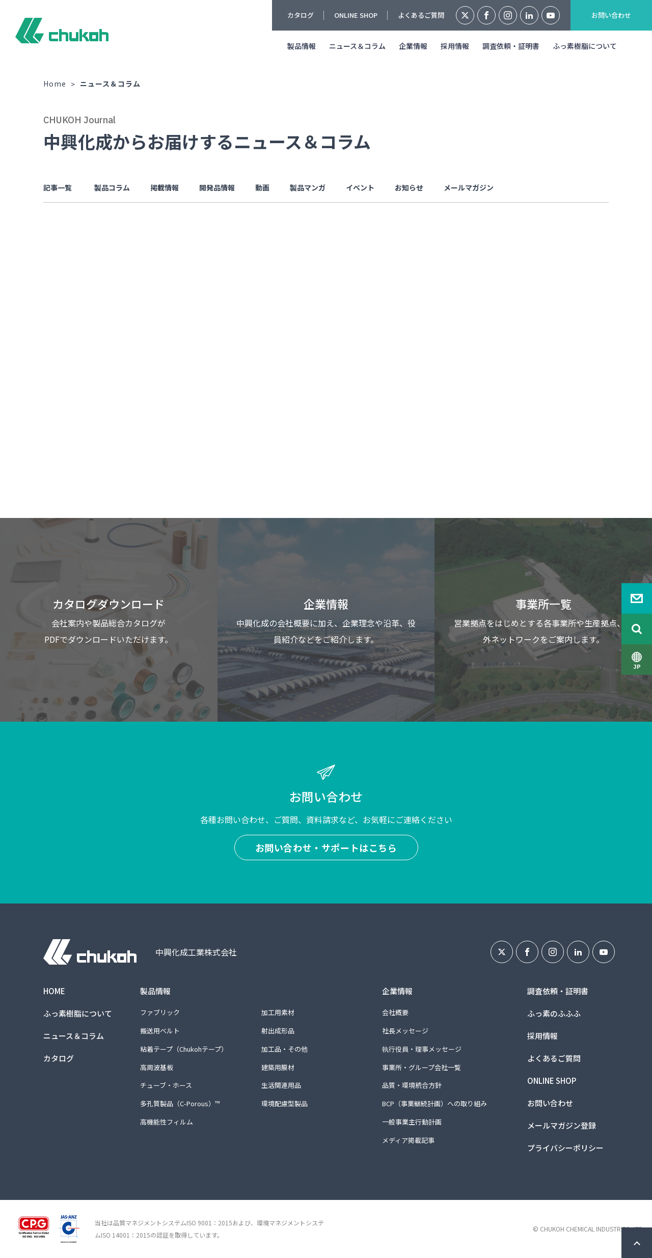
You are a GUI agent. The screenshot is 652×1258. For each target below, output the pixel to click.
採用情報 (455, 46)
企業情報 (413, 46)
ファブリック (160, 1012)
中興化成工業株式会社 (61, 30)
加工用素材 (277, 1012)
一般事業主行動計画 (412, 1122)
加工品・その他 (284, 1049)
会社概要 (395, 1012)
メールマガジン (469, 187)
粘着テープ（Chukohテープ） (184, 1049)
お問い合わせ (611, 15)
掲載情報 (164, 187)
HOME (54, 991)
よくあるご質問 (421, 15)
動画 (262, 187)
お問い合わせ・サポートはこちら (326, 847)
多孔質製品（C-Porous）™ (180, 1103)
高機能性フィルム (166, 1122)
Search (636, 629)
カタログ (300, 15)
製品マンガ (307, 187)
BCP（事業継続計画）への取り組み (434, 1103)
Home (54, 83)
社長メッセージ (405, 1030)
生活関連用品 (281, 1085)
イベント (360, 187)
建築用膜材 (277, 1067)
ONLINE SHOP (355, 15)
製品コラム (112, 187)
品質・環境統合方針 (412, 1085)
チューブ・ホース (166, 1085)
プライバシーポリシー (565, 1147)
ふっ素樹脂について (585, 46)
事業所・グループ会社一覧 (421, 1067)
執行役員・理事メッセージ (421, 1049)
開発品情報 (217, 187)
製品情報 (301, 46)
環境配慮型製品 (284, 1103)
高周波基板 (156, 1067)
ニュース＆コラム (357, 46)
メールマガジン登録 (561, 1125)
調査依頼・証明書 (510, 46)
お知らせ (409, 187)
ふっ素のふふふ (554, 1013)
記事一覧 (57, 187)
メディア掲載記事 (408, 1140)
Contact (636, 598)
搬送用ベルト (160, 1030)
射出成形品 (277, 1030)
